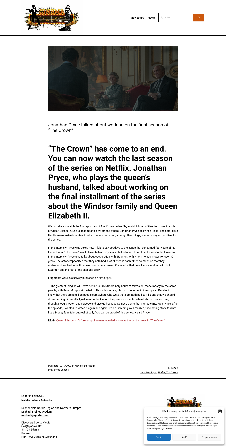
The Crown (172, 372)
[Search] (198, 17)
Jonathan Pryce (148, 372)
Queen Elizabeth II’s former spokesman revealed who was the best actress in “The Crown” (110, 320)
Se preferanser (209, 437)
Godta (159, 437)
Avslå (184, 437)
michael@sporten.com (35, 415)
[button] (219, 411)
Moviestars (81, 365)
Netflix (91, 365)
